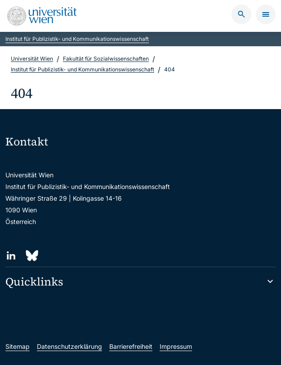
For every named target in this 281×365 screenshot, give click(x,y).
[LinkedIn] (11, 256)
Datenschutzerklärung (69, 346)
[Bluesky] (31, 256)
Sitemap (17, 346)
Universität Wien (32, 58)
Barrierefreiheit (130, 346)
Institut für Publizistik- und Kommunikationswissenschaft (77, 38)
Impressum (176, 346)
